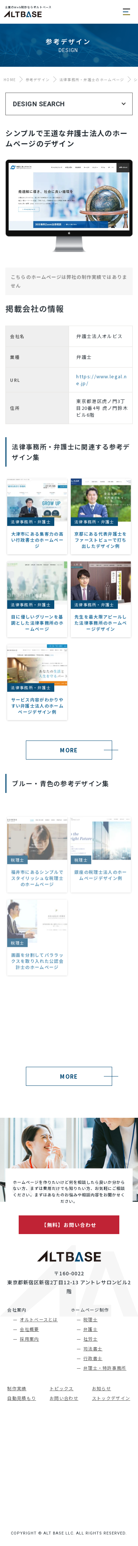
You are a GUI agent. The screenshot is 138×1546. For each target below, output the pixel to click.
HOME (10, 79)
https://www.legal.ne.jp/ (101, 413)
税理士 (90, 1319)
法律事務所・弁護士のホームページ (91, 79)
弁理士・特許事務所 (104, 1368)
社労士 (90, 1339)
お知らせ (101, 1388)
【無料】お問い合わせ (68, 1224)
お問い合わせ (64, 1398)
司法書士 (92, 1348)
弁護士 (90, 1329)
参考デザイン (38, 79)
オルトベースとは (39, 1319)
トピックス (62, 1388)
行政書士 (92, 1358)
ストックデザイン (111, 1398)
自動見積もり (21, 1398)
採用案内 (29, 1339)
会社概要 (29, 1329)
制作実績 (16, 1388)
